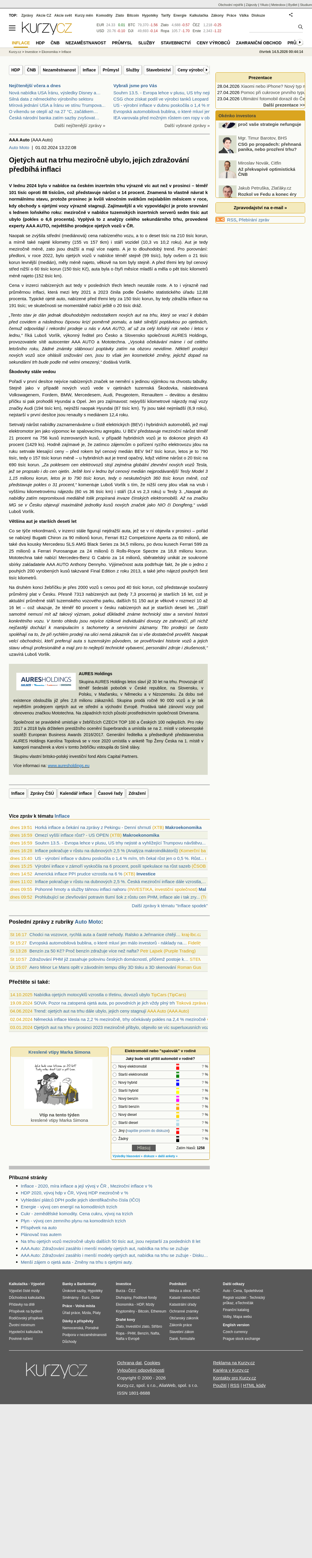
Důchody (69, 1342)
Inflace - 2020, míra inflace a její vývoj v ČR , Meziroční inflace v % (86, 1185)
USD (100, 31)
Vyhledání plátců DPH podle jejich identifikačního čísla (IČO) (80, 1199)
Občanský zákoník (183, 1318)
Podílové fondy (145, 1298)
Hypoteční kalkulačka (25, 1332)
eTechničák (244, 1303)
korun (201, 235)
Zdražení (137, 793)
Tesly (185, 471)
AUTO (43, 225)
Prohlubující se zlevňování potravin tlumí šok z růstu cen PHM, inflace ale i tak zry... (117, 897)
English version (236, 1325)
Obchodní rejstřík (230, 5)
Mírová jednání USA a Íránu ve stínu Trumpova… (57, 105)
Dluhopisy (123, 1298)
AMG (81, 544)
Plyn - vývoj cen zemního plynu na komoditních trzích (73, 1220)
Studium (306, 5)
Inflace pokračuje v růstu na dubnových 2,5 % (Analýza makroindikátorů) (106, 850)
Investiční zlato (137, 1326)
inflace (194, 298)
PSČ (196, 1291)
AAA (30, 225)
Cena (237, 1291)
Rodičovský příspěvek (26, 1318)
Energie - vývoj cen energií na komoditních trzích (69, 1206)
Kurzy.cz (15, 52)
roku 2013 (130, 570)
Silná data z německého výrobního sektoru (51, 98)
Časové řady (110, 793)
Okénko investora (236, 115)
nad (204, 285)
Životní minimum (22, 1325)
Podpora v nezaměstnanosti (84, 1335)
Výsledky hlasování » (128, 1156)
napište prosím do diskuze (147, 1131)
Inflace (89, 70)
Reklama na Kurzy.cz (234, 1362)
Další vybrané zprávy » (187, 125)
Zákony (217, 15)
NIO (161, 504)
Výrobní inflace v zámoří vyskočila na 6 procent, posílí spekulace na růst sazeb (112, 866)
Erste (197, 31)
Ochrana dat (129, 1362)
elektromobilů (164, 497)
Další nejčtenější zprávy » (80, 125)
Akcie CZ (43, 15)
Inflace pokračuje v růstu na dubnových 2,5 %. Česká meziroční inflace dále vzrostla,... (120, 881)
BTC (131, 25)
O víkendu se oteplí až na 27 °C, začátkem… (53, 111)
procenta (63, 219)
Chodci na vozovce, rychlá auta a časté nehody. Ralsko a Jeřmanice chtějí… (104, 934)
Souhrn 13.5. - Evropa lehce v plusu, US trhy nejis (163, 92)
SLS (70, 544)
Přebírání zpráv (254, 219)
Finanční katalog (236, 1310)
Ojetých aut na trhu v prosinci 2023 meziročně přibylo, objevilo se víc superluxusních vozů (122, 1027)
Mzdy (150, 1304)
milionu (137, 544)
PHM (131, 1333)
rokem (87, 451)
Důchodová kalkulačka (27, 1298)
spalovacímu (89, 431)
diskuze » (150, 1156)
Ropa (165, 31)
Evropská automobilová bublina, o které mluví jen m (165, 111)
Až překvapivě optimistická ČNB (266, 185)
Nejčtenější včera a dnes (35, 85)
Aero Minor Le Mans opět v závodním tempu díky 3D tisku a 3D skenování (102, 967)
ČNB (31, 70)
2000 (83, 587)
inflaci (38, 292)
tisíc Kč (80, 268)
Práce (232, 15)
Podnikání (177, 1284)
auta (95, 268)
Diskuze (258, 15)
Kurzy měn (84, 15)
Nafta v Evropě (127, 1339)
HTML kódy (254, 1385)
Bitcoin (133, 15)
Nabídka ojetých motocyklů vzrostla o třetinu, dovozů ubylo (92, 994)
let (74, 521)
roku (56, 212)
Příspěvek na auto (39, 1227)
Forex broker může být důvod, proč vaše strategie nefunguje (270, 135)
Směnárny (70, 1298)
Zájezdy (251, 5)
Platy (97, 1313)
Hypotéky (150, 15)
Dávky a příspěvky (78, 1321)
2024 (32, 185)
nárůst (109, 192)
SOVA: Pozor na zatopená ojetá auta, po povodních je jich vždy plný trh (104, 1002)
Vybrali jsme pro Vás (135, 85)
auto (60, 298)
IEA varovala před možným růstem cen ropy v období (166, 117)
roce (202, 198)
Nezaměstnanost (59, 70)
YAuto (264, 5)
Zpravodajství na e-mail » (260, 207)
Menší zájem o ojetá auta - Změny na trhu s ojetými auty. (77, 1262)
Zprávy (27, 15)
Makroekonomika (183, 827)
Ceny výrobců (191, 70)
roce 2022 (42, 255)
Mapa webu (242, 1317)
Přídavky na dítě (22, 1304)
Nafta (155, 1333)
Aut (188, 242)
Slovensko (135, 335)
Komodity (104, 15)
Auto (226, 1291)
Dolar (95, 1298)
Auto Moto (19, 147)
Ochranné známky (183, 1311)
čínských (140, 497)
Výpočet (38, 1284)
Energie (180, 15)
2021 (86, 292)
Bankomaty (86, 1284)
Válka (243, 15)
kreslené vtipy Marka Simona (58, 1115)
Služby (132, 70)
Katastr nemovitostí (184, 1298)
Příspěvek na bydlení (25, 1311)
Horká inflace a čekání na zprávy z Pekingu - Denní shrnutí (93, 827)
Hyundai (63, 401)
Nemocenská (72, 1328)
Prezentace (260, 77)
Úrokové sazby (74, 1291)
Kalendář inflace (76, 793)
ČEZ (196, 25)
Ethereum (158, 1311)
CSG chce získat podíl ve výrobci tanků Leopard (161, 98)
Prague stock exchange (241, 1339)
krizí (86, 321)
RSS (231, 219)
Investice (145, 873)
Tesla (201, 464)
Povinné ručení (21, 1339)
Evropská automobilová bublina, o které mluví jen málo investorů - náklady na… (108, 942)
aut (155, 185)
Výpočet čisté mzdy (24, 1291)
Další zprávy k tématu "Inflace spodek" (170, 905)
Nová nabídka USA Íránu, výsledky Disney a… (54, 92)
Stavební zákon (181, 1332)
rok (174, 328)
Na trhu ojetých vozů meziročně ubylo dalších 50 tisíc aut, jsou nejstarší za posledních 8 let (110, 1241)
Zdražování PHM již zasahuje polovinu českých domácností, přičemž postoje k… (108, 959)
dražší (73, 248)
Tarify (166, 15)
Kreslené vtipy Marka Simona (59, 1052)
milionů (192, 537)
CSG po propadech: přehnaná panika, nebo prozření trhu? (269, 160)
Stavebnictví (158, 70)
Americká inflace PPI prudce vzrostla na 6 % (78, 873)
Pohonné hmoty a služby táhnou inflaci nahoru (80, 889)
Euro (85, 1298)
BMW (66, 394)
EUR (100, 25)
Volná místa (85, 1306)
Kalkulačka (199, 15)
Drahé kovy (125, 1320)
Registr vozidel (234, 1298)
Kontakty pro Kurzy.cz (234, 1377)
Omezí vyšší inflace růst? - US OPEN (71, 835)
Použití (220, 1385)
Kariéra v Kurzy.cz (231, 1370)
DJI (130, 31)
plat (33, 594)
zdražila (179, 298)
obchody (27, 205)
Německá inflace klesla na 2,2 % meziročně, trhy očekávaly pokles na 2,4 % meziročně (120, 1019)
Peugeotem (127, 394)
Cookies (152, 1362)
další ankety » (168, 1156)
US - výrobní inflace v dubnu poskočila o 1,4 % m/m (165, 105)
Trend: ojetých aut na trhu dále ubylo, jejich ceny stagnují (90, 1010)
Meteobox (278, 5)
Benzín (143, 1333)
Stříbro (156, 1326)
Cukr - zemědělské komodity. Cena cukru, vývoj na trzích (77, 1213)
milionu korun (33, 478)
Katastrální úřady (182, 1304)
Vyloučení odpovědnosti (140, 1370)
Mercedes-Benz (74, 557)
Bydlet (292, 5)
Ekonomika (50, 52)
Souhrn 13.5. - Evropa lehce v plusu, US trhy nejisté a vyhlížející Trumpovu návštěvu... (120, 842)
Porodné (92, 1328)
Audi (107, 394)
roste (161, 285)
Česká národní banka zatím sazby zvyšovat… (54, 117)
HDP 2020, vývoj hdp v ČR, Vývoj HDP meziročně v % (74, 1192)
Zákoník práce (180, 1325)
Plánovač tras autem (41, 1234)
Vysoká (137, 341)
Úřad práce (71, 1313)
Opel (81, 401)
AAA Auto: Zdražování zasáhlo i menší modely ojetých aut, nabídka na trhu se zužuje (105, 1248)
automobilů (179, 424)
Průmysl (111, 70)
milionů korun (88, 537)
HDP (15, 70)
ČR (130, 225)
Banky (67, 1284)
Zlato (165, 25)
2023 (103, 292)
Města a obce (180, 1291)
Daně (173, 1339)
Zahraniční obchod (258, 42)
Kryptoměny (125, 1311)
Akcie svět (63, 15)
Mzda (86, 1313)
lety (181, 262)
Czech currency (235, 1332)
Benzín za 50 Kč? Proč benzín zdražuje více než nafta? (84, 950)
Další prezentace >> (284, 104)
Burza (120, 1291)
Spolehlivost (253, 1291)
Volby (227, 1317)
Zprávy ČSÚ (42, 793)
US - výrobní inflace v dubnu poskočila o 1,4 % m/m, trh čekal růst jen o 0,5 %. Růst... (119, 858)
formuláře (187, 1339)
